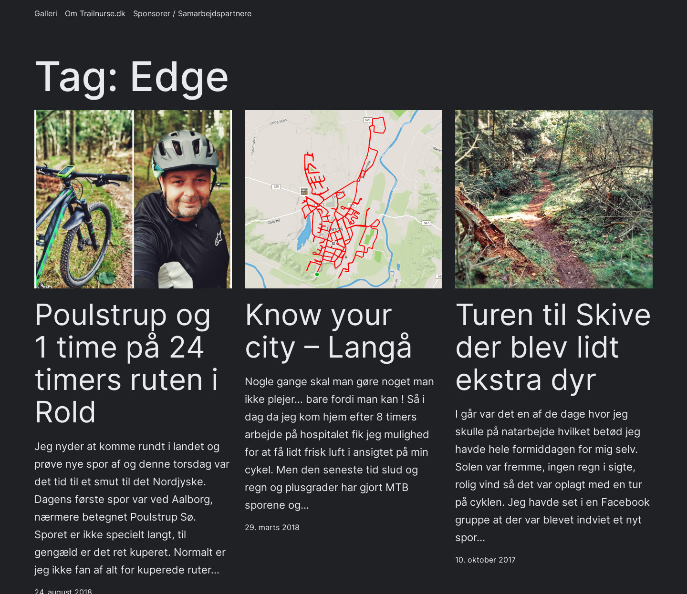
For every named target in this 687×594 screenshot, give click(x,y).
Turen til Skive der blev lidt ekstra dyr (553, 346)
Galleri (45, 13)
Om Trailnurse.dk (95, 13)
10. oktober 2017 (485, 559)
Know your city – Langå (329, 330)
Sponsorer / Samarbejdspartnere (192, 13)
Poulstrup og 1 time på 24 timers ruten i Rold (126, 363)
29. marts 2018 (272, 527)
